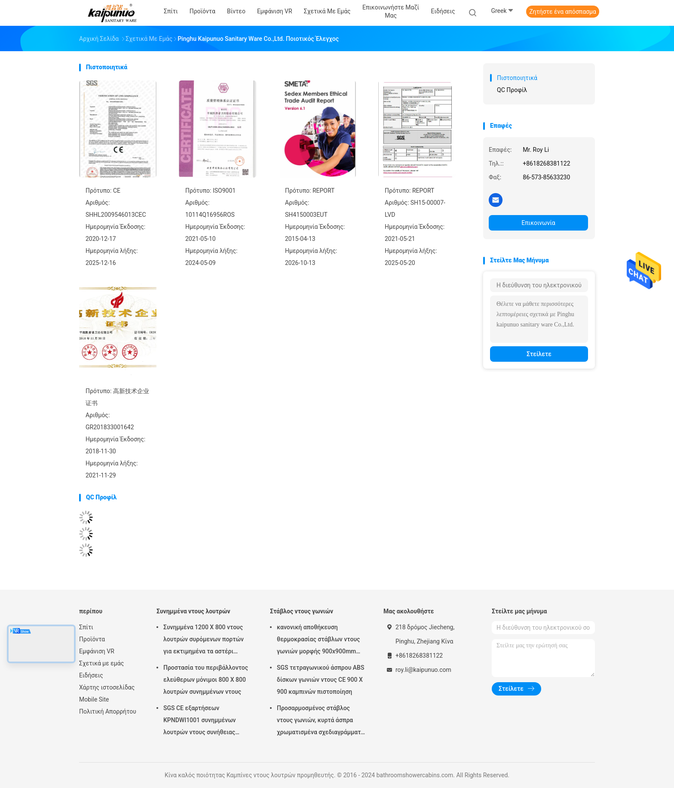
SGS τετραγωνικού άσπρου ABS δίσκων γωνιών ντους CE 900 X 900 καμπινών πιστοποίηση (320, 679)
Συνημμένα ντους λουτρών (193, 611)
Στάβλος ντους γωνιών (301, 611)
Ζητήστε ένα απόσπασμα (562, 11)
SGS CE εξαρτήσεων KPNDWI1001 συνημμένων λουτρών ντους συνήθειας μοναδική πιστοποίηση (199, 721)
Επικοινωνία (538, 222)
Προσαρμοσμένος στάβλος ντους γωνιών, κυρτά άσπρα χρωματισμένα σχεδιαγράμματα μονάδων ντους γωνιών (320, 721)
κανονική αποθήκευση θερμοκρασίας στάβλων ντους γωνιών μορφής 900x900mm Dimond (318, 640)
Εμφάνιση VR (96, 651)
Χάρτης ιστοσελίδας (107, 687)
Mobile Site (94, 699)
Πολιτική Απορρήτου (107, 711)
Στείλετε (539, 354)
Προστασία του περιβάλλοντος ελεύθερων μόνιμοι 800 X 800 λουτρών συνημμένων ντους (205, 679)
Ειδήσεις (91, 675)
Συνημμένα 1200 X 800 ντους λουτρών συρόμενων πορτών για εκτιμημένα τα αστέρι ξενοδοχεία (203, 640)
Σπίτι (86, 627)
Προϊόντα (92, 639)
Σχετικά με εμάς (101, 663)
